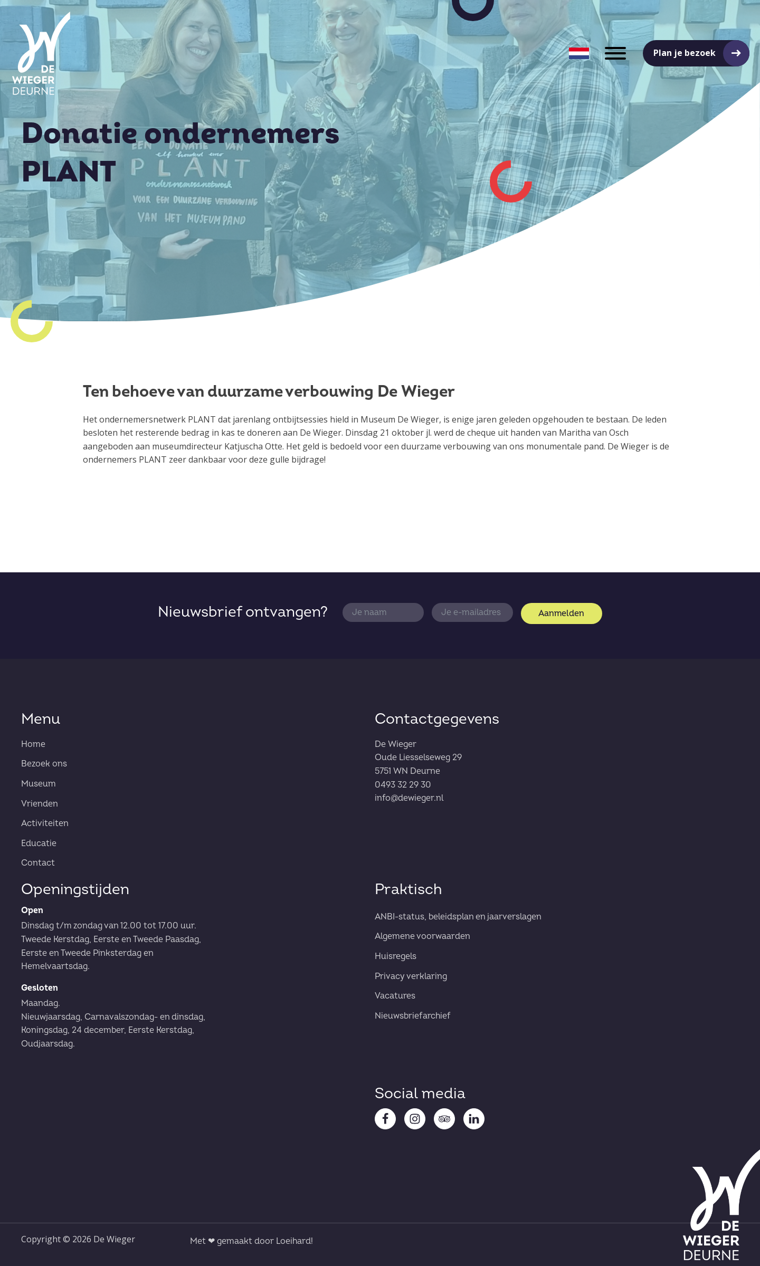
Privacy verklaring (411, 976)
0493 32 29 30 (403, 785)
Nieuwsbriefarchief (413, 1016)
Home (33, 744)
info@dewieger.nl (409, 798)
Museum (38, 784)
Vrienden (39, 804)
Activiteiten (45, 823)
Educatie (38, 843)
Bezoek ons (44, 764)
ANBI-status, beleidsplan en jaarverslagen (458, 917)
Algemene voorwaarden (422, 936)
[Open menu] (615, 53)
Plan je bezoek (684, 53)
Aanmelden (561, 613)
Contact (38, 863)
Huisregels (395, 956)
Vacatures (395, 996)
